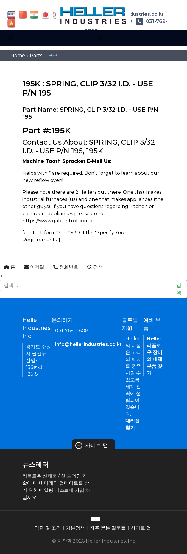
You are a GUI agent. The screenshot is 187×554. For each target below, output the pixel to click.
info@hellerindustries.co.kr (88, 344)
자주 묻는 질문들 (108, 528)
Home (17, 55)
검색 (179, 289)
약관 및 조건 (48, 528)
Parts (36, 55)
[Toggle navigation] (10, 37)
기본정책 (75, 528)
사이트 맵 (91, 445)
